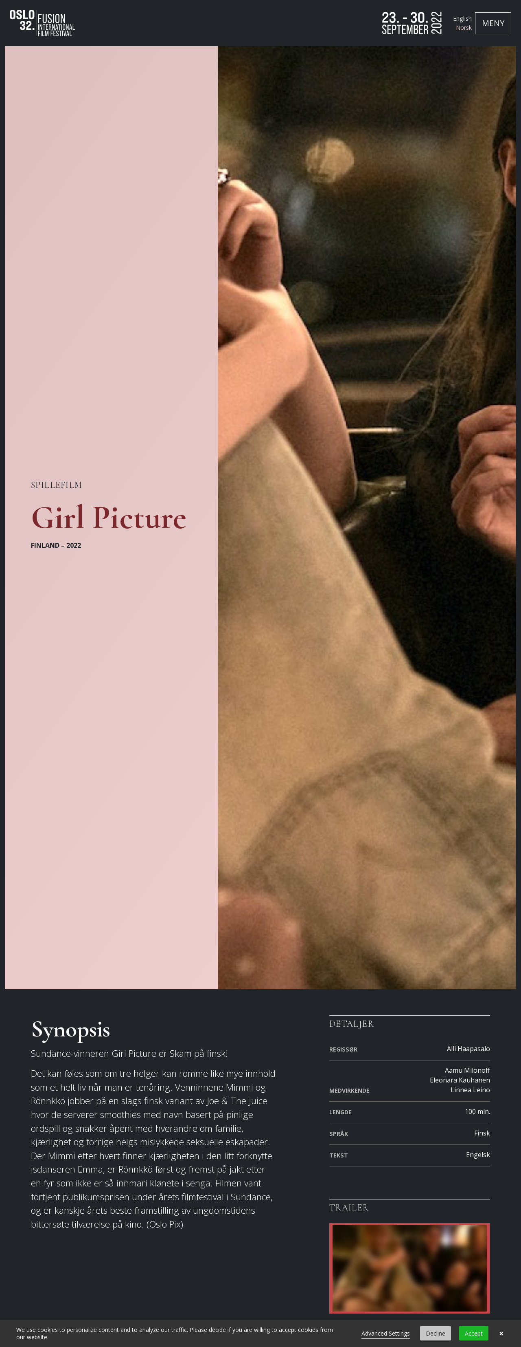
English (462, 18)
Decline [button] (435, 1333)
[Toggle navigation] (493, 23)
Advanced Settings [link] (385, 1333)
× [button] (501, 1333)
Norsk (464, 27)
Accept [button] (474, 1333)
